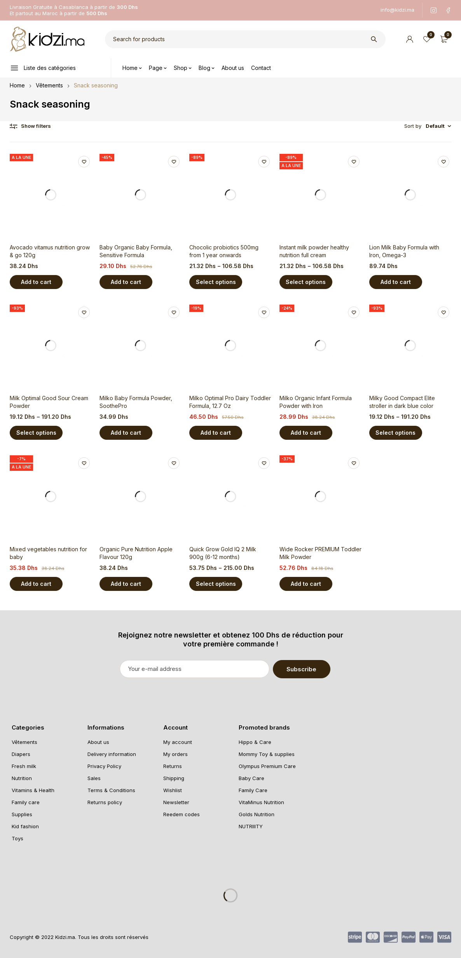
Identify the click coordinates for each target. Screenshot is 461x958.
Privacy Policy (104, 766)
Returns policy (104, 802)
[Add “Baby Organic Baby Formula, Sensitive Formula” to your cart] (126, 282)
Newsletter (176, 802)
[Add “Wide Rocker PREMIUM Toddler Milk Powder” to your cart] (305, 584)
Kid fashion (25, 826)
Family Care (253, 790)
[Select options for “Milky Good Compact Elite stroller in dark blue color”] (395, 433)
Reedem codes (181, 814)
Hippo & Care (255, 742)
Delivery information (111, 754)
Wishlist (172, 790)
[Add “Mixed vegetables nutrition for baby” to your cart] (36, 584)
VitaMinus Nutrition (261, 802)
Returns (172, 766)
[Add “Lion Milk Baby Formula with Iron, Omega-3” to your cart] (395, 282)
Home (17, 85)
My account (177, 742)
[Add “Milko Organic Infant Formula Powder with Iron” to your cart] (305, 433)
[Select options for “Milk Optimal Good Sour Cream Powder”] (36, 433)
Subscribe (310, 668)
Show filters (36, 126)
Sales (94, 778)
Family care (26, 802)
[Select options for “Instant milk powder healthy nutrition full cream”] (305, 282)
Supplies (22, 814)
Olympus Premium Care (267, 766)
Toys (17, 838)
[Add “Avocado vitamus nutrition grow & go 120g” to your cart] (36, 282)
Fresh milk (24, 766)
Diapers (21, 754)
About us (98, 742)
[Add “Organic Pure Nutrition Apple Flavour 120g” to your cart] (126, 584)
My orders (175, 754)
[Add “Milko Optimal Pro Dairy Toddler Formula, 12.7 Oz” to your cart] (215, 433)
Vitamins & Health (33, 790)
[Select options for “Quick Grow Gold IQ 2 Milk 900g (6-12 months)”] (215, 584)
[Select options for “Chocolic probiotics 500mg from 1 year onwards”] (215, 282)
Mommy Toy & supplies (267, 754)
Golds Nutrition (256, 814)
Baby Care (251, 778)
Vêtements (49, 85)
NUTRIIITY (251, 826)
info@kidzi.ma (397, 10)
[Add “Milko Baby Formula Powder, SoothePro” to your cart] (126, 433)
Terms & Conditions (111, 790)
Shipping (173, 778)
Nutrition (22, 778)
